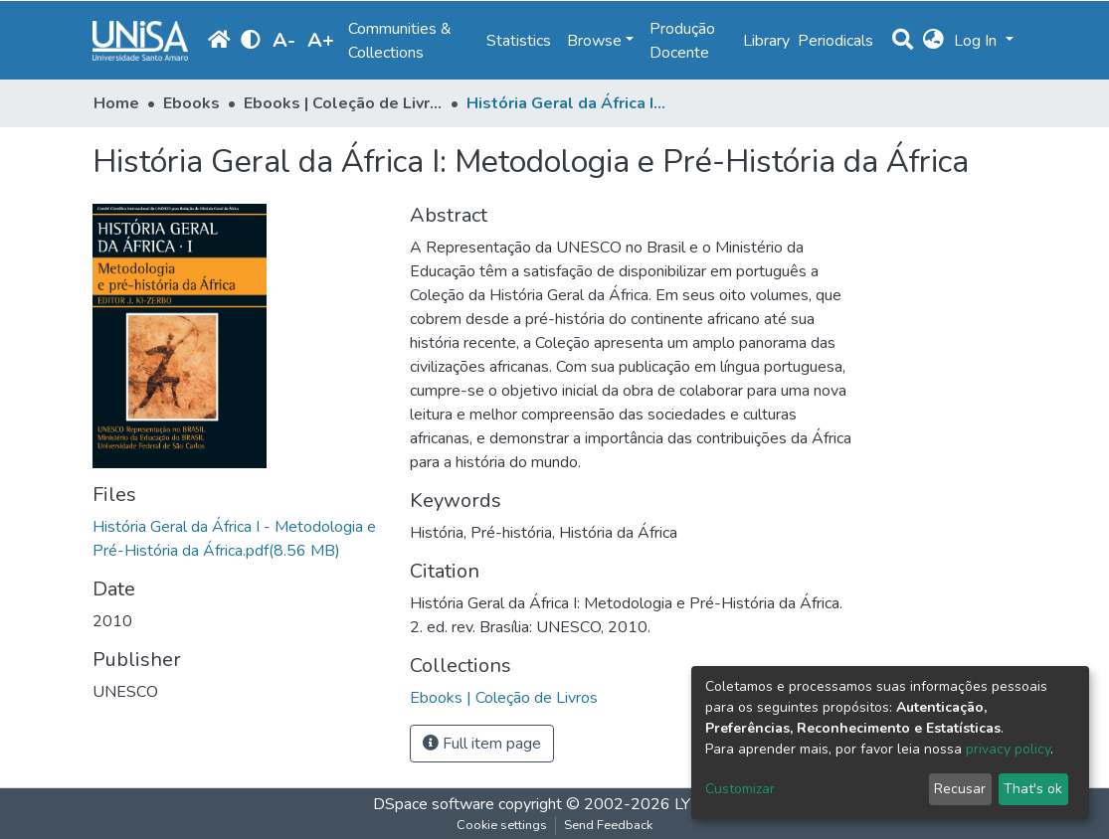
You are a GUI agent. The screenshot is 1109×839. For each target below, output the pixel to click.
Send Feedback (608, 825)
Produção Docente (682, 41)
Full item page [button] (482, 744)
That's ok (1033, 788)
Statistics (518, 41)
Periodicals (835, 41)
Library (766, 41)
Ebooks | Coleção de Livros (343, 103)
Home (116, 103)
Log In (977, 41)
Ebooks (191, 103)
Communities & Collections (400, 41)
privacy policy (1008, 749)
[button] (933, 41)
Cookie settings (502, 825)
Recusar (960, 788)
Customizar (740, 788)
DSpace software (433, 804)
